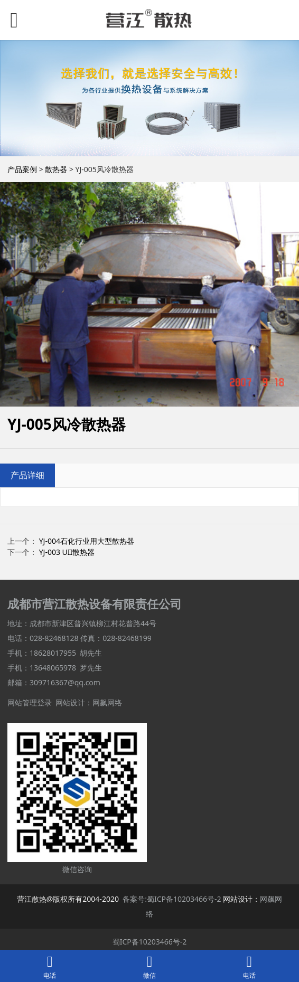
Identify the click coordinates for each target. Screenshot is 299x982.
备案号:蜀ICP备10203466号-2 (172, 899)
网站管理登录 (29, 702)
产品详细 (27, 475)
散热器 (56, 169)
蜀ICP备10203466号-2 (150, 942)
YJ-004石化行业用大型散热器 (86, 541)
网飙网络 (107, 702)
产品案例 (22, 169)
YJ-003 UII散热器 (67, 552)
